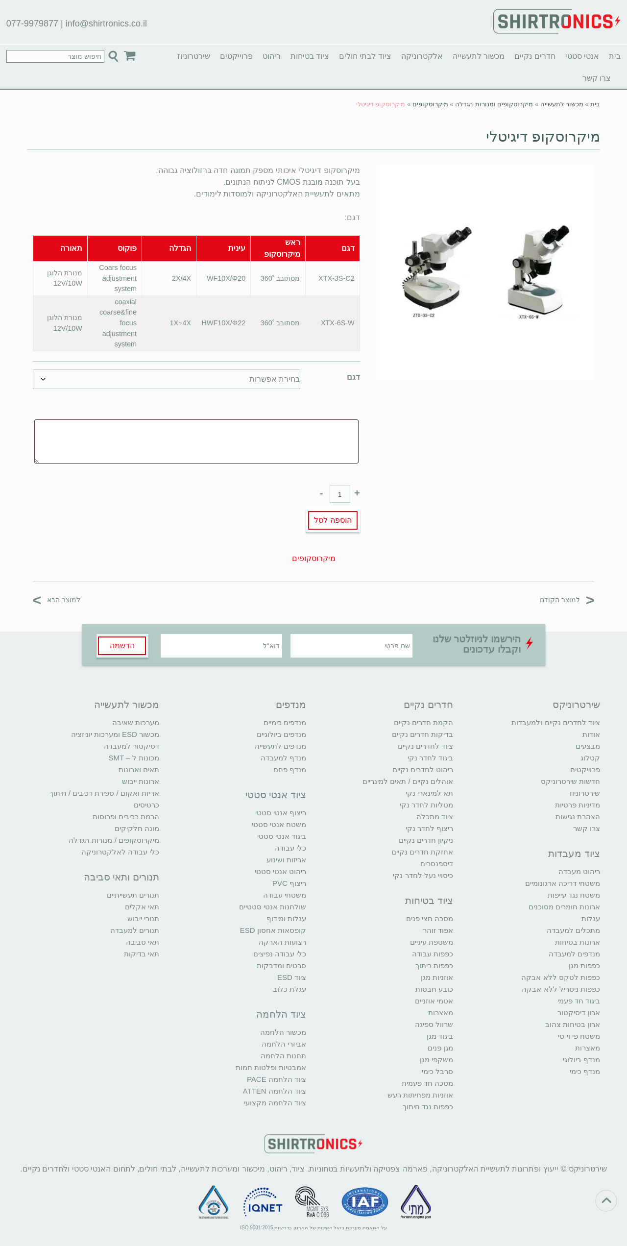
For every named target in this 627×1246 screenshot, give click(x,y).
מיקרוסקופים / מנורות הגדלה (114, 840)
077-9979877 (32, 23)
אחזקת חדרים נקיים (422, 852)
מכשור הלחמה (283, 1032)
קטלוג (590, 758)
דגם (353, 377)
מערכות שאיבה (135, 722)
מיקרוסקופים (430, 104)
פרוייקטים (236, 56)
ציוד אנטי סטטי (275, 794)
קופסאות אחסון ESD (273, 930)
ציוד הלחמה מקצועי (275, 1103)
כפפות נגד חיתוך (428, 1106)
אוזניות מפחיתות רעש (420, 1095)
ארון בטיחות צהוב (572, 1024)
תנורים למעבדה (134, 930)
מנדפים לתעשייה (280, 746)
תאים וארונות (139, 769)
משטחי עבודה (284, 895)
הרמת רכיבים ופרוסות (126, 816)
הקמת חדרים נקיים (423, 722)
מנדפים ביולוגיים (281, 734)
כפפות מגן (584, 965)
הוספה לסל (332, 520)
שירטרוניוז (193, 56)
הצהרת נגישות (577, 816)
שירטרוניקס (576, 704)
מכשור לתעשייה (479, 56)
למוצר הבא (56, 599)
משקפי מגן (436, 1059)
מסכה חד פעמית (427, 1083)
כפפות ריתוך (434, 965)
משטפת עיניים (431, 942)
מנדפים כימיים (285, 722)
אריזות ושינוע (286, 859)
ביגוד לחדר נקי (430, 758)
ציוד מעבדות (574, 853)
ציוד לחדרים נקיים (425, 746)
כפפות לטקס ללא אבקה (560, 977)
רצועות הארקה (282, 942)
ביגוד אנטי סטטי (281, 836)
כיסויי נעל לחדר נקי (423, 875)
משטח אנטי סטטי (279, 824)
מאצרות (587, 1048)
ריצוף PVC (289, 883)
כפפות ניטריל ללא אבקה (561, 989)
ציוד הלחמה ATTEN (274, 1091)
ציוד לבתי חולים (365, 56)
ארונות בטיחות (577, 942)
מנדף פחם (289, 769)
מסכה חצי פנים (429, 918)
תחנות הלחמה (283, 1055)
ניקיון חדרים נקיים (426, 840)
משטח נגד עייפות (574, 895)
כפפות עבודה (432, 954)
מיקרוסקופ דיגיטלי (543, 136)
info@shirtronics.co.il (106, 23)
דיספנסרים (436, 863)
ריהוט (272, 56)
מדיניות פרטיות (577, 805)
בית (615, 56)
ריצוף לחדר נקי (429, 828)
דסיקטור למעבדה (131, 746)
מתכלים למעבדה (573, 930)
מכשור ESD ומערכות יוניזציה (115, 734)
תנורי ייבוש (143, 918)
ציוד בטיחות (309, 56)
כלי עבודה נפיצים (279, 954)
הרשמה (122, 645)
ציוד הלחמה (281, 1014)
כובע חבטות (434, 989)
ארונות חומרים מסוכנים (564, 907)
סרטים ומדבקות (281, 965)
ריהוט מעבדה (579, 871)
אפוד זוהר (438, 930)
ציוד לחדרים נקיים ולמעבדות (555, 722)
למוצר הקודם (567, 599)
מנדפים (291, 704)
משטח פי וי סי (579, 1036)
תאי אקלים (142, 907)
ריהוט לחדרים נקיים (422, 769)
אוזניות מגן (437, 977)
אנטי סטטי (582, 56)
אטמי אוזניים (434, 1001)
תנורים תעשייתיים (133, 895)
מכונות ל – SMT (133, 758)
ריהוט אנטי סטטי (280, 871)
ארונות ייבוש (140, 781)
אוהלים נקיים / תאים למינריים (407, 781)
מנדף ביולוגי (581, 1059)
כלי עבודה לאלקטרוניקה (120, 852)
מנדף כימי (585, 1071)
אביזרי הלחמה (284, 1044)
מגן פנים (440, 1048)
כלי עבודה (290, 848)
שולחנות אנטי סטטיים (272, 907)
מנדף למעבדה (283, 758)
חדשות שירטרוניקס (570, 781)
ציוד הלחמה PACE (276, 1079)
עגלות (590, 918)
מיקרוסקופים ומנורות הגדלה (494, 104)
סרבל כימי (437, 1071)
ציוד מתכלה (434, 816)
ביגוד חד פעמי (578, 1001)
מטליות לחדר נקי (426, 805)
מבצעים (588, 746)
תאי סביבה (142, 942)
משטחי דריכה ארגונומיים (562, 883)
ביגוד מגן (440, 1036)
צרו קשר (596, 78)
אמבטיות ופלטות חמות (271, 1067)
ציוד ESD (291, 977)
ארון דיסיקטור (578, 1012)
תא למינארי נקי (429, 793)
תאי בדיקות (141, 954)
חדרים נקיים (534, 56)
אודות (591, 734)
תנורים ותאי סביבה (121, 877)
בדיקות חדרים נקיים (422, 734)
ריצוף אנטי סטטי (280, 812)
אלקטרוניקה (422, 56)
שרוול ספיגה (434, 1024)
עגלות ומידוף (286, 918)
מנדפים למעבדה (574, 954)
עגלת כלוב (289, 989)
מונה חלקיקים (137, 828)
